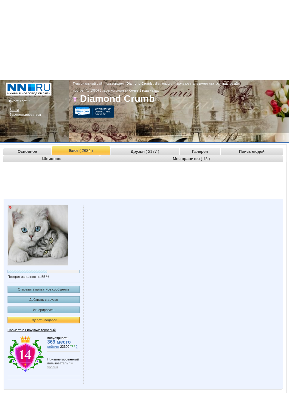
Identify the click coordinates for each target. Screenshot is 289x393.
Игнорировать (43, 310)
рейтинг (53, 346)
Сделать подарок (43, 320)
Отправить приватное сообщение (43, 289)
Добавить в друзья (43, 299)
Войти (14, 110)
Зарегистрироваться (25, 114)
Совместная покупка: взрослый (32, 330)
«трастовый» (230, 83)
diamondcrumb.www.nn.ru (174, 83)
